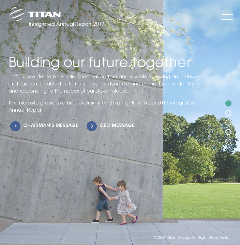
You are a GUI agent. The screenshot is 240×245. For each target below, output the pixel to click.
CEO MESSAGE (117, 126)
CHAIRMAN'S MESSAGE (50, 126)
